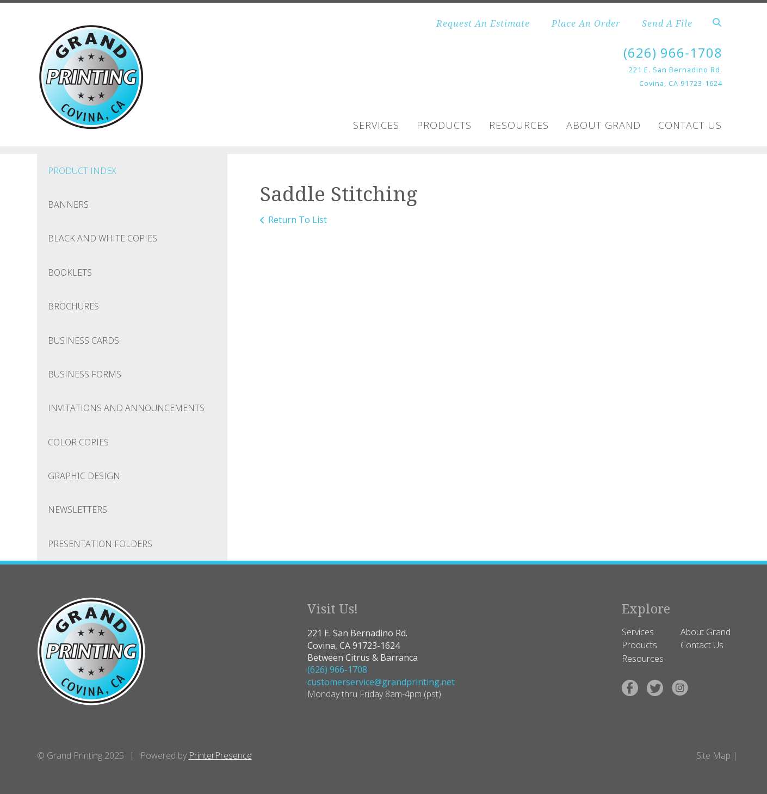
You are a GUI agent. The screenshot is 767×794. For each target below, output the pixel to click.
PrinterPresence (220, 755)
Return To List (297, 220)
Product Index (82, 171)
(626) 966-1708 (672, 52)
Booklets (70, 272)
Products (444, 125)
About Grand (603, 125)
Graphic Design (84, 476)
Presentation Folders (100, 544)
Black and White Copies (102, 238)
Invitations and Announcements (126, 408)
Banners (68, 204)
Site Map (713, 755)
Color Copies (78, 442)
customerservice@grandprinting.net (381, 682)
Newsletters (77, 510)
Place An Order (586, 23)
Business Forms (84, 374)
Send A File (667, 23)
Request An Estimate (483, 23)
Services (376, 125)
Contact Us (690, 125)
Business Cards (83, 340)
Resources (519, 125)
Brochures (73, 306)
